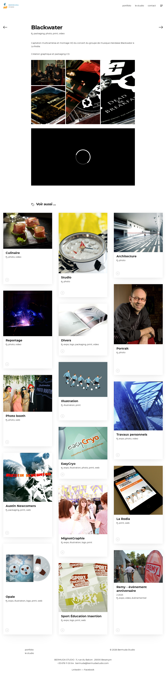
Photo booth (15, 416)
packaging (39, 34)
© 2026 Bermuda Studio (122, 650)
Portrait (122, 348)
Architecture (126, 256)
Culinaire (13, 253)
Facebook (89, 670)
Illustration (69, 401)
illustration (69, 405)
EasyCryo (68, 463)
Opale (10, 596)
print (55, 34)
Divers (66, 340)
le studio (139, 6)
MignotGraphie (73, 538)
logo (72, 344)
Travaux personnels (131, 434)
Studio (66, 277)
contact (152, 6)
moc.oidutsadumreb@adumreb (92, 663)
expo (66, 344)
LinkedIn (76, 670)
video (62, 34)
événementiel (139, 598)
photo (49, 34)
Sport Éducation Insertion (81, 616)
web (18, 420)
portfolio (126, 6)
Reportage (14, 340)
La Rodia (123, 519)
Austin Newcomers (21, 506)
